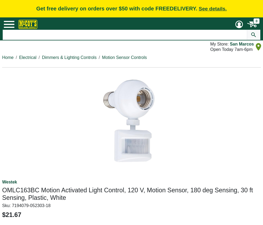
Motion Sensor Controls (124, 57)
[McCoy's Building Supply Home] (28, 24)
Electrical (27, 57)
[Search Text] (125, 35)
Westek (9, 182)
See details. (213, 9)
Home (8, 57)
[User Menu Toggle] (239, 24)
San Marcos (242, 44)
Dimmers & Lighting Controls (69, 57)
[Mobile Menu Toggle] (9, 24)
